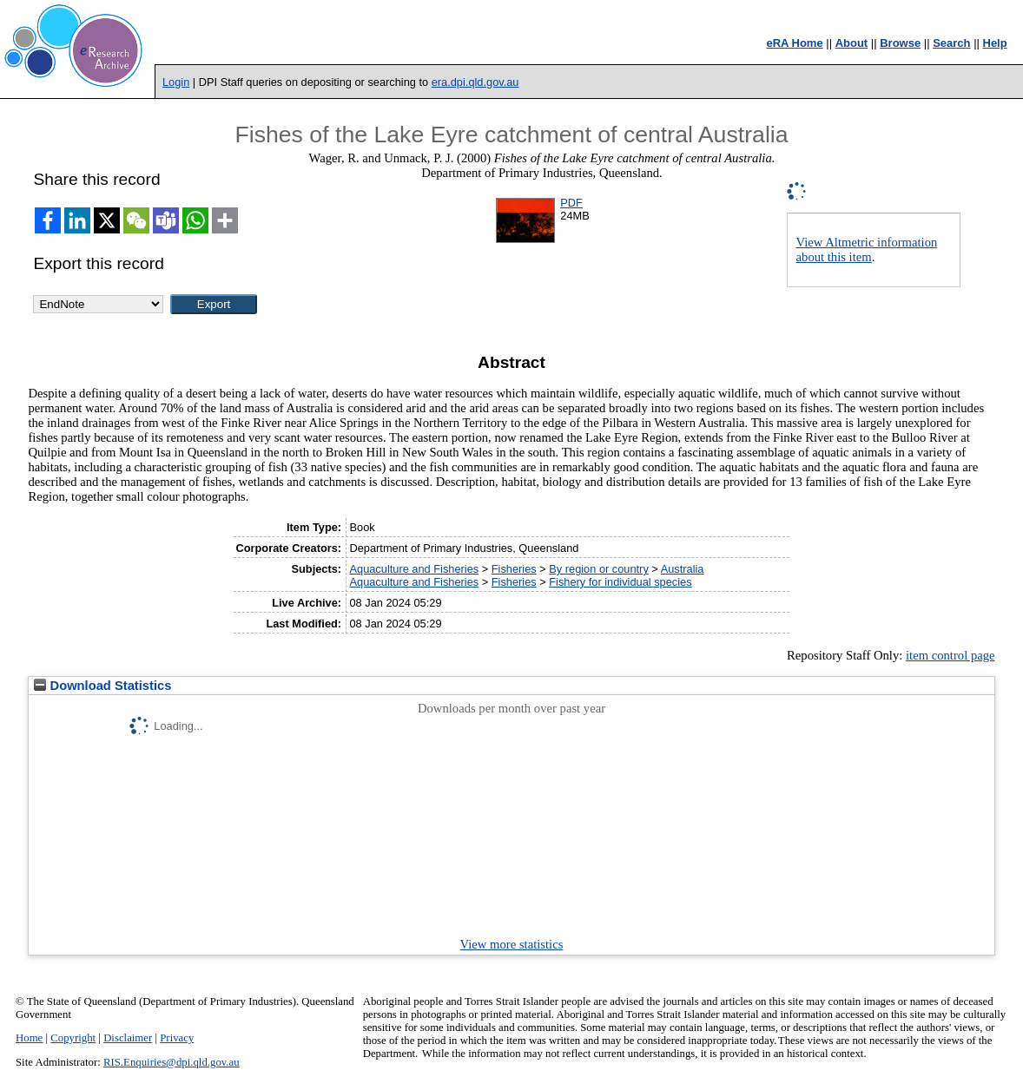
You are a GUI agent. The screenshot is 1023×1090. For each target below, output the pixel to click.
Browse (900, 42)
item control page (950, 655)
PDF (571, 202)
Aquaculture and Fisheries (413, 568)
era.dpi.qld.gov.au (475, 82)
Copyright (73, 1038)
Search (951, 42)
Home (29, 1038)
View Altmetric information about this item (867, 249)
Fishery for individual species (620, 581)
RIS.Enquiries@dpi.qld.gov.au (171, 1062)
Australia (682, 568)
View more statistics (512, 944)
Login (175, 82)
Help (995, 42)
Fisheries (514, 568)
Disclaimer (127, 1038)
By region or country (599, 568)
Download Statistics (102, 686)
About (851, 42)
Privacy (177, 1038)
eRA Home (794, 42)
